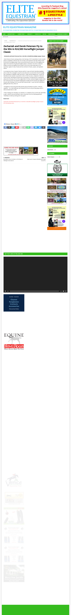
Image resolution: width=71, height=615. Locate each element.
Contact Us (37, 34)
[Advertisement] (25, 113)
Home (4, 34)
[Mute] (63, 291)
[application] (36, 275)
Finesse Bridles (51, 34)
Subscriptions (11, 34)
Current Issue (21, 34)
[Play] (5, 291)
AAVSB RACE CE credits (62, 34)
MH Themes (28, 612)
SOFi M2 (44, 34)
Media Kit (29, 34)
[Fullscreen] (65, 291)
